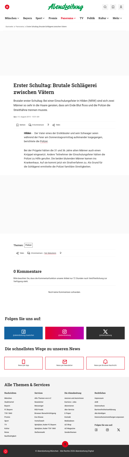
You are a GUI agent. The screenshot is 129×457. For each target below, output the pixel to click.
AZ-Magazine (69, 428)
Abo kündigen (100, 413)
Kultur (6, 428)
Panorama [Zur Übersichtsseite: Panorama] (67, 18)
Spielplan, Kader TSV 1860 (45, 428)
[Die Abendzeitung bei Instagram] (64, 333)
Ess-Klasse (39, 417)
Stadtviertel (9, 402)
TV (5, 425)
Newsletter (39, 402)
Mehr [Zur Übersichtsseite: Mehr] (116, 18)
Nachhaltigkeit (10, 436)
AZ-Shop (67, 425)
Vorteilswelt (39, 421)
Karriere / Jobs (70, 402)
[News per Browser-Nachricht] (105, 363)
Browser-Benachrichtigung (45, 413)
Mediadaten (69, 421)
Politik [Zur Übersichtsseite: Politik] (91, 18)
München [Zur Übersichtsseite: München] (11, 18)
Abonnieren (69, 406)
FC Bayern (8, 410)
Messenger (39, 406)
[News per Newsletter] (64, 363)
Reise (6, 432)
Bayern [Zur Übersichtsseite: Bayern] (27, 18)
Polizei (44, 141)
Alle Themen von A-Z (43, 398)
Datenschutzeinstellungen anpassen (109, 417)
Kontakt (67, 417)
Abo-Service (69, 410)
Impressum (99, 398)
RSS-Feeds (39, 410)
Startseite (9, 27)
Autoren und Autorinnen (74, 398)
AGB (96, 402)
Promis (7, 417)
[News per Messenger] (23, 363)
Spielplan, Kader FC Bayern (45, 425)
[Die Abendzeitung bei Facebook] (23, 333)
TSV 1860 (8, 413)
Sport (6, 421)
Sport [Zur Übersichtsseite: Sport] (39, 18)
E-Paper (67, 413)
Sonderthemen (70, 432)
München (8, 398)
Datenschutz (100, 406)
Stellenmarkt (40, 432)
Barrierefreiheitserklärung (105, 410)
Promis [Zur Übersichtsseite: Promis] (53, 18)
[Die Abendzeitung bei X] (105, 333)
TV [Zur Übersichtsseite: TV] (81, 18)
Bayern (7, 406)
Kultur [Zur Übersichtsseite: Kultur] (102, 18)
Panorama (20, 27)
